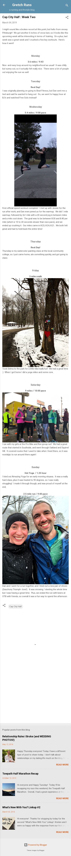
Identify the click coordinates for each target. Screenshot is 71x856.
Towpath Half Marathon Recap (20, 773)
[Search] (67, 5)
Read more (62, 764)
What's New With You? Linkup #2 (21, 807)
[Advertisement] (35, 698)
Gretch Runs (22, 5)
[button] (67, 18)
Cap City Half (15, 606)
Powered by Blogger (35, 845)
